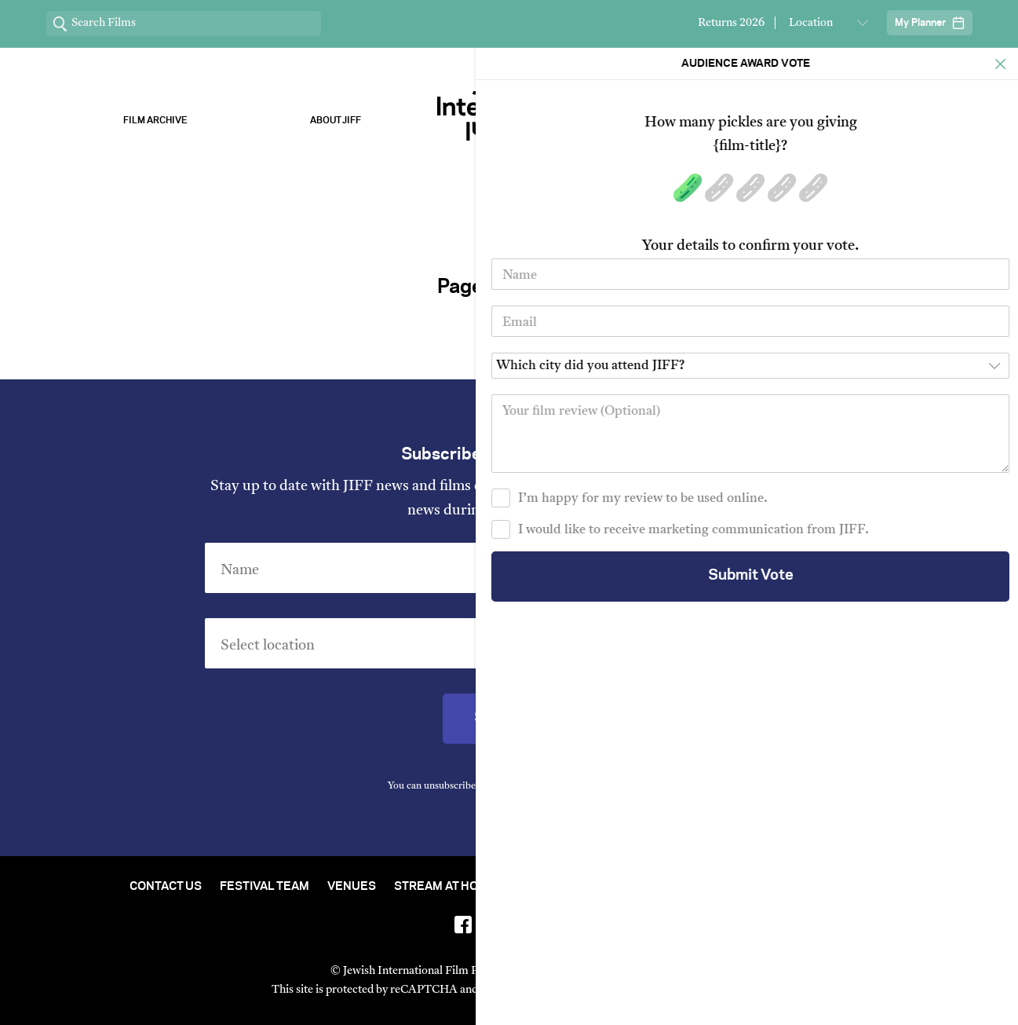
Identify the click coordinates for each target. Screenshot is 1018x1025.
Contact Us (166, 886)
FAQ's (872, 886)
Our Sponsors (683, 120)
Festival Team (264, 886)
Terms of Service (673, 990)
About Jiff (335, 120)
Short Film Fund (664, 886)
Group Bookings (786, 886)
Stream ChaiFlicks (862, 120)
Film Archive (155, 120)
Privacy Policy (597, 786)
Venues (351, 886)
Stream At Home (445, 886)
